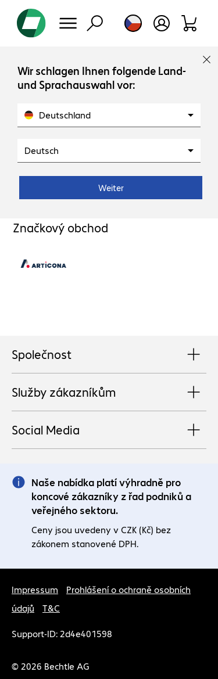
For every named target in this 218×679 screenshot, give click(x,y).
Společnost (109, 355)
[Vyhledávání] (95, 23)
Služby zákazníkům (109, 392)
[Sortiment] (190, 23)
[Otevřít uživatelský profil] (161, 23)
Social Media (109, 430)
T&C (51, 608)
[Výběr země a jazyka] (133, 23)
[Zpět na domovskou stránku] (31, 23)
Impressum (35, 589)
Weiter (111, 187)
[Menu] (68, 23)
